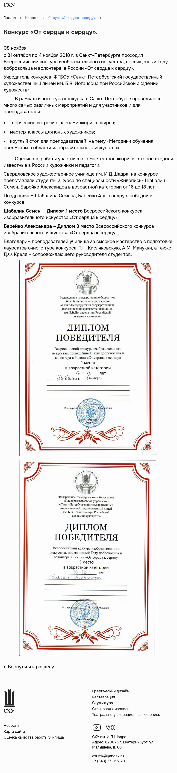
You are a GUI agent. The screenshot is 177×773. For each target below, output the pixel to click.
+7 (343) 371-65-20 (108, 761)
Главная (10, 18)
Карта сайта (14, 731)
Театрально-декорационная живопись (126, 714)
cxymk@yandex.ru (108, 756)
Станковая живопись (110, 708)
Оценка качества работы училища (34, 737)
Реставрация (103, 697)
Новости (31, 18)
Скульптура (102, 702)
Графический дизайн (110, 691)
